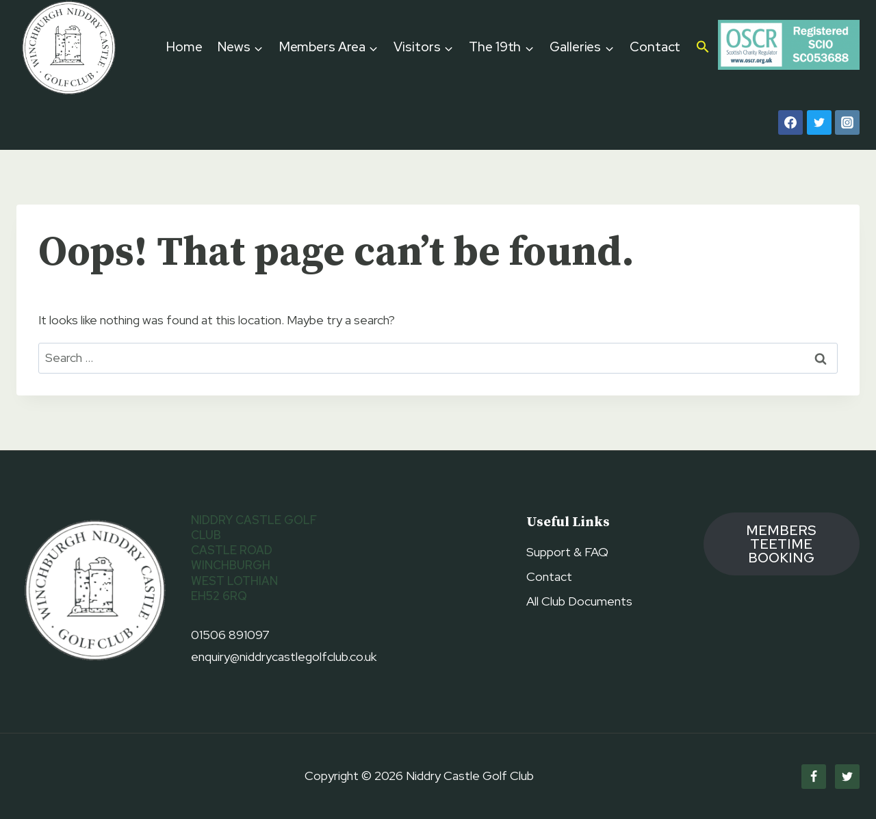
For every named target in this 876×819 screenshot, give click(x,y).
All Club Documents (579, 601)
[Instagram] (847, 122)
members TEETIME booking (781, 544)
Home (184, 46)
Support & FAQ (567, 552)
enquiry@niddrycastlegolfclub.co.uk (283, 656)
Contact (655, 46)
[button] (703, 48)
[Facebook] (790, 122)
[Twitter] (819, 122)
